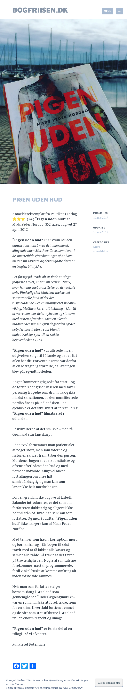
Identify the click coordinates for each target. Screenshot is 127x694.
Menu (107, 11)
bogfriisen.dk (40, 9)
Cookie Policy (75, 687)
